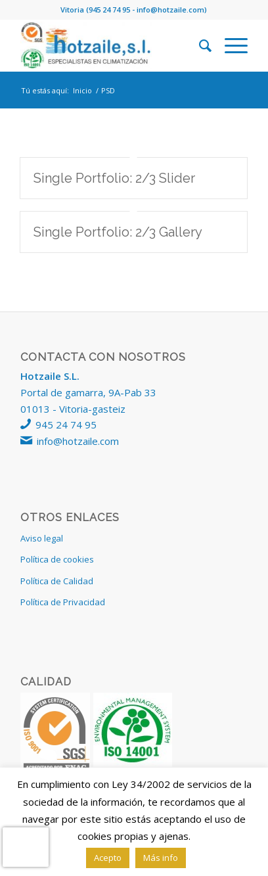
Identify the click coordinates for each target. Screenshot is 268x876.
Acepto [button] (108, 858)
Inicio (82, 90)
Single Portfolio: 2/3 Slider (114, 178)
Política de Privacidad (62, 602)
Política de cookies (57, 559)
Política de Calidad (56, 581)
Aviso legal (41, 538)
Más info (160, 858)
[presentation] (26, 847)
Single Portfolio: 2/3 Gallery (118, 232)
